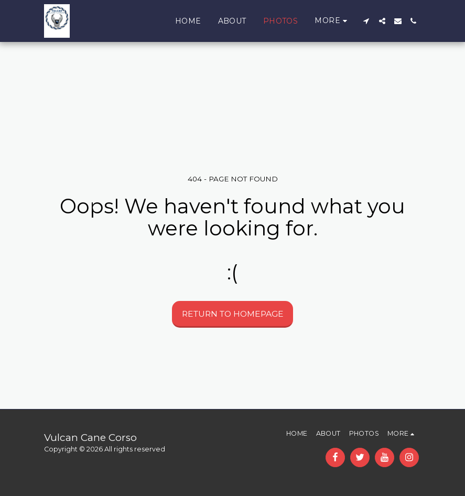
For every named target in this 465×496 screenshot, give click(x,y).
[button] (366, 21)
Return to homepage (233, 314)
